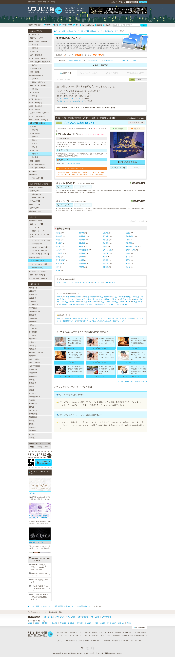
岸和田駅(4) (33, 431)
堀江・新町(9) (34, 72)
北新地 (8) (34, 48)
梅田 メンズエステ (91, 318)
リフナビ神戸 (59, 617)
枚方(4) (128, 302)
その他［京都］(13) (120, 304)
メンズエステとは (62, 635)
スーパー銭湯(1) (109, 282)
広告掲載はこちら (127, 635)
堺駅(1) (31, 424)
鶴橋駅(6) (32, 380)
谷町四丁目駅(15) (34, 359)
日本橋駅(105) (33, 305)
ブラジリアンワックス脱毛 (87, 321)
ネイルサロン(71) (35, 257)
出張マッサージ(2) (35, 187)
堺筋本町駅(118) (34, 311)
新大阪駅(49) (33, 328)
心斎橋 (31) (34, 79)
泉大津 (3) (34, 157)
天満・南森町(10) (35, 99)
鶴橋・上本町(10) (35, 106)
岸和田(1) (122, 299)
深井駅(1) (32, 434)
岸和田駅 (106, 267)
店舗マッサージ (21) (37, 231)
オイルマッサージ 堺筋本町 (125, 318)
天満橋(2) (121, 297)
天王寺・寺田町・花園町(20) (39, 113)
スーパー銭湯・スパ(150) (38, 278)
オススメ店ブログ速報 (106, 632)
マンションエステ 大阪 (106, 318)
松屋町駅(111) (33, 369)
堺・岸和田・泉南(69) (37, 123)
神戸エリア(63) (34, 201)
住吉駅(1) (32, 390)
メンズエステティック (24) (40, 240)
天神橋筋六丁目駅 (132, 246)
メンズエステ (34, 227)
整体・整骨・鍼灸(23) (37, 275)
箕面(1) (84, 302)
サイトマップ (116, 640)
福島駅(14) (32, 345)
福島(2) (66, 297)
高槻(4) (107, 302)
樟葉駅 (128, 263)
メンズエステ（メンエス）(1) (67, 282)
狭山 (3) (33, 143)
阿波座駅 (129, 243)
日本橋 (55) (34, 92)
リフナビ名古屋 (83, 617)
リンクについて (105, 635)
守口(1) (140, 302)
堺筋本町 (47, 25)
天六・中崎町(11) (35, 55)
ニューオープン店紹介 (90, 632)
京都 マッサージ (78, 318)
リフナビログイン (96, 640)
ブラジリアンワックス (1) (39, 254)
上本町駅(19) (33, 376)
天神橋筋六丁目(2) (76, 297)
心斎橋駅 (59, 236)
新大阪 (55, 25)
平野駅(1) (32, 407)
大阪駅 (58, 233)
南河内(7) (33, 174)
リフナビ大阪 (48, 617)
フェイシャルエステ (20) (39, 247)
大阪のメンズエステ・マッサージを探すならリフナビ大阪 (88, 653)
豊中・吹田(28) (34, 161)
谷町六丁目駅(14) (34, 363)
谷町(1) (114, 297)
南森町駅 (106, 240)
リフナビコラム (128, 632)
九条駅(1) (32, 400)
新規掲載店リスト (75, 632)
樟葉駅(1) (32, 420)
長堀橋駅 (82, 253)
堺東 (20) (34, 130)
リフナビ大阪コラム (87, 25)
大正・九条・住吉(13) (37, 116)
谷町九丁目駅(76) (34, 366)
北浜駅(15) (32, 325)
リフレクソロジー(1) (85, 282)
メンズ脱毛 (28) (36, 244)
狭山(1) (129, 299)
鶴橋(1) (128, 297)
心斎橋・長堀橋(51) (36, 75)
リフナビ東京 (94, 617)
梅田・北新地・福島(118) (38, 41)
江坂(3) (101, 299)
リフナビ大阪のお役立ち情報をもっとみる (132, 381)
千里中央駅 (83, 263)
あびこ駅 (59, 263)
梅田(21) (59, 297)
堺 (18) (33, 126)
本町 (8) (33, 65)
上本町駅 (106, 253)
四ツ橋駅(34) (33, 332)
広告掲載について (69, 640)
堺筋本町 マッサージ (70, 321)
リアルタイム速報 (62, 632)
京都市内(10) (108, 304)
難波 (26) (34, 89)
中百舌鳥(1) (114, 299)
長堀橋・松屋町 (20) (37, 82)
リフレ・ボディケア (36, 261)
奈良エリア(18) (34, 204)
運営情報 (107, 640)
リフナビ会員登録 (83, 640)
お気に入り (107, 25)
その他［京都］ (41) (37, 198)
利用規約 (125, 640)
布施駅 (58, 270)
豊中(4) (71, 302)
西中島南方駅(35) (34, 397)
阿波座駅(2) (33, 339)
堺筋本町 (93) (35, 68)
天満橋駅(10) (33, 356)
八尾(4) (121, 302)
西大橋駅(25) (33, 335)
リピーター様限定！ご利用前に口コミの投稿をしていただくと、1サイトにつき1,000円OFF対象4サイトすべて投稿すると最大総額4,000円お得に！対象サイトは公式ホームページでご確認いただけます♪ (80, 173)
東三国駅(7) (33, 403)
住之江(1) (71, 299)
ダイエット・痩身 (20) (38, 250)
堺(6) (107, 299)
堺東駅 (81, 267)
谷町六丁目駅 (107, 250)
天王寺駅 (106, 236)
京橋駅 (58, 257)
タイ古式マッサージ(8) (37, 271)
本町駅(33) (32, 315)
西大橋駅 (106, 243)
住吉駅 (105, 257)
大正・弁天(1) (86, 299)
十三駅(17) (32, 393)
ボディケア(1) (98, 282)
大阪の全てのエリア (36, 34)
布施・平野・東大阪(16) (37, 168)
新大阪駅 (59, 243)
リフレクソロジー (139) (38, 264)
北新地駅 (82, 240)
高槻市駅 (106, 263)
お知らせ (59, 640)
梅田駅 (81, 233)
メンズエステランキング (90, 635)
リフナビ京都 (70, 617)
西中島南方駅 (60, 260)
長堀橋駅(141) (33, 373)
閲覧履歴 (98, 25)
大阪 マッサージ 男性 (64, 318)
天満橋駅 (59, 250)
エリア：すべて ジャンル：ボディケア (71, 101)
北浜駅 (128, 240)
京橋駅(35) (32, 383)
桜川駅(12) (32, 342)
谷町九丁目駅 (130, 250)
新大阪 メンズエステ (104, 321)
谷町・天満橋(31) (35, 103)
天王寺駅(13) (33, 308)
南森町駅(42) (33, 322)
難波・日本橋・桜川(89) (37, 85)
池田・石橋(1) (93, 302)
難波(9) (100, 297)
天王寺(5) (63, 299)
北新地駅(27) (33, 318)
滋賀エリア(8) (34, 208)
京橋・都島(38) (34, 109)
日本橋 (63, 25)
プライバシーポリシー (137, 640)
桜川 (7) (33, 96)
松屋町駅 (59, 253)
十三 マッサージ (118, 321)
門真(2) (134, 302)
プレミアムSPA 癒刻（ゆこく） (75, 123)
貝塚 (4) (33, 140)
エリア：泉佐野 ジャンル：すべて (70, 98)
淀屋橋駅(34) (33, 294)
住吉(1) (78, 299)
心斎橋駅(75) (33, 301)
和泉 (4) (33, 147)
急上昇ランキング (75, 635)
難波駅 (128, 233)
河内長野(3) (62, 304)
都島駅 (81, 257)
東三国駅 (106, 260)
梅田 (76, 25)
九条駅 (81, 260)
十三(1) (95, 299)
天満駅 (105, 246)
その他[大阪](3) (73, 304)
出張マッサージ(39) (36, 38)
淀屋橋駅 (106, 233)
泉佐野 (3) (34, 154)
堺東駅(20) (32, 427)
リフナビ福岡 (106, 617)
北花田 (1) (34, 150)
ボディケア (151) (36, 267)
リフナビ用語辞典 (140, 632)
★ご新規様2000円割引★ (72, 163)
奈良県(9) (82, 304)
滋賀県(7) (90, 304)
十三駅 (128, 257)
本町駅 (58, 240)
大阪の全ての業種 (35, 221)
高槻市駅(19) (33, 417)
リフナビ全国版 (34, 617)
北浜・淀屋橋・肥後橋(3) (38, 58)
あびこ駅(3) (33, 410)
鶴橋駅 (128, 253)
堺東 (70, 25)
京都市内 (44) (35, 194)
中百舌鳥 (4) (35, 133)
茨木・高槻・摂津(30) (37, 164)
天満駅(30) (32, 349)
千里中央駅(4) (33, 414)
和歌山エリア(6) (35, 211)
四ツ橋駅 (82, 243)
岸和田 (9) (34, 137)
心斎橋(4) (93, 297)
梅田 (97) (34, 45)
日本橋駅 (82, 236)
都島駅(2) (32, 386)
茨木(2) (101, 302)
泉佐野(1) (65, 302)
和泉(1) (136, 299)
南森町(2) (107, 297)
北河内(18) (33, 171)
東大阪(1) (115, 302)
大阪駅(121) (33, 288)
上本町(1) (136, 297)
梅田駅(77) (32, 291)
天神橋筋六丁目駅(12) (36, 352)
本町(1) (86, 297)
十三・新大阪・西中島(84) (38, 120)
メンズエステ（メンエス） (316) (40, 236)
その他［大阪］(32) (36, 178)
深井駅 (128, 267)
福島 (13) (34, 51)
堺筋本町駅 (129, 236)
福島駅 (81, 246)
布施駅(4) (32, 438)
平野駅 (128, 260)
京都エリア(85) (34, 191)
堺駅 (57, 267)
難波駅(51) (32, 298)
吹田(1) (78, 302)
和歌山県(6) (99, 304)
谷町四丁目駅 (83, 250)
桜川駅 (58, 246)
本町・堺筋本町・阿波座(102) (39, 62)
